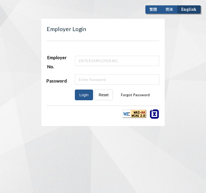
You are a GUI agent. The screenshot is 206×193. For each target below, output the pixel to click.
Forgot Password (135, 94)
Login (84, 95)
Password (56, 81)
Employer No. (57, 62)
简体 (169, 9)
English (188, 9)
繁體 (153, 9)
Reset (104, 95)
